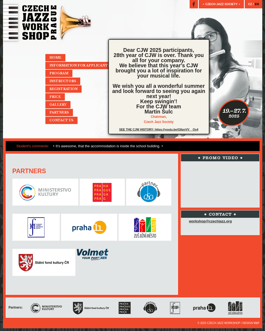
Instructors (62, 81)
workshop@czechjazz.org (210, 221)
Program (58, 73)
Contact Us (61, 120)
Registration (63, 89)
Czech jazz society (221, 4)
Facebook (194, 4)
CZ (250, 4)
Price (55, 97)
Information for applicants (79, 65)
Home (55, 57)
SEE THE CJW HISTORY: (137, 129)
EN (257, 4)
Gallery (57, 104)
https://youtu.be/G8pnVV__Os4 (176, 129)
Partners (59, 112)
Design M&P (251, 323)
